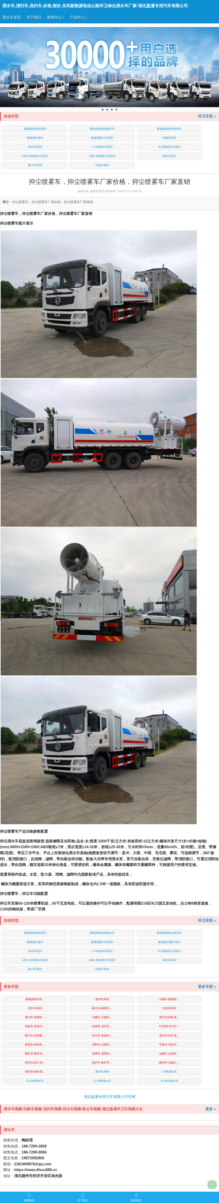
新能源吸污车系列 (102, 137)
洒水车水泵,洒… (169, 1035)
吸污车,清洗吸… (35, 1035)
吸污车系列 (35, 165)
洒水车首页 (11, 17)
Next (214, 67)
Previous (5, 67)
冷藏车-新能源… (169, 999)
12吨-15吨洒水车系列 (35, 156)
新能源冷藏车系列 (169, 942)
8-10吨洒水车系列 (169, 146)
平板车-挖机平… (169, 1044)
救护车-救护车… (102, 1062)
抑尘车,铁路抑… (102, 1035)
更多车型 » (207, 987)
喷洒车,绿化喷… (35, 1044)
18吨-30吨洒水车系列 (102, 156)
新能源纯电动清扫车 (169, 128)
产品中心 (78, 17)
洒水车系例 (102, 1071)
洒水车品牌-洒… (169, 1017)
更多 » (210, 1109)
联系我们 (136, 1197)
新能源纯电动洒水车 (102, 128)
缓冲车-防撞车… (35, 1017)
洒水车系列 (35, 146)
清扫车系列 (169, 156)
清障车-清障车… (102, 1053)
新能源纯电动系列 (35, 128)
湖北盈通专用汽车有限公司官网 (109, 1097)
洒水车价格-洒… (35, 1071)
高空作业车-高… (35, 1062)
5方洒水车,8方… (169, 1026)
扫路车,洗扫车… (102, 1026)
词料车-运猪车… (102, 1044)
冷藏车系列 (169, 137)
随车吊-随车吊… (35, 1053)
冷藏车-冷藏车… (102, 1017)
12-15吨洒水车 (102, 1080)
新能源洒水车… (35, 999)
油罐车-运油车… (169, 1053)
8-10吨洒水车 (35, 1080)
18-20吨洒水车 (169, 1080)
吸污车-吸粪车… (102, 1008)
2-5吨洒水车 (169, 1071)
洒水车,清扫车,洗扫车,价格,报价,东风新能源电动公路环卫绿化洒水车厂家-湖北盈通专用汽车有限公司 (95, 5)
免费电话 (29, 1197)
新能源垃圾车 (35, 137)
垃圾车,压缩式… (35, 1026)
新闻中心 (55, 17)
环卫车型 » (207, 116)
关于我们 (34, 17)
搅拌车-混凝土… (169, 1062)
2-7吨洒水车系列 (102, 146)
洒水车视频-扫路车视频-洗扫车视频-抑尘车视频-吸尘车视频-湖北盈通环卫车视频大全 (73, 1109)
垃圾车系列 (102, 165)
